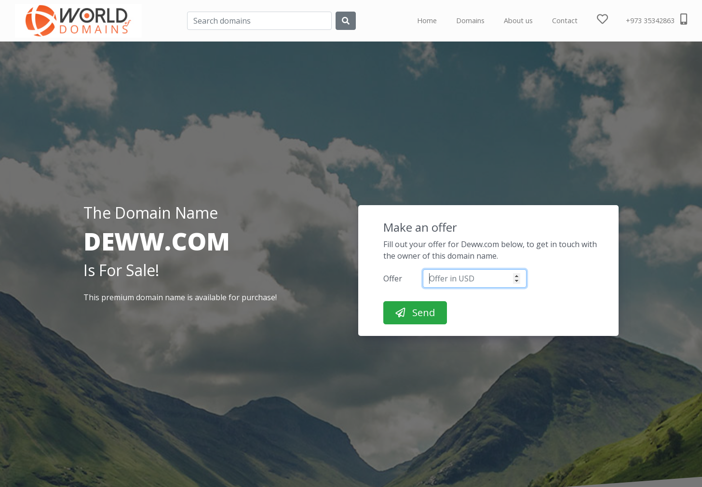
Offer (392, 278)
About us (518, 20)
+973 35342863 (656, 19)
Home (427, 20)
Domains (470, 20)
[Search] (259, 21)
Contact (565, 20)
